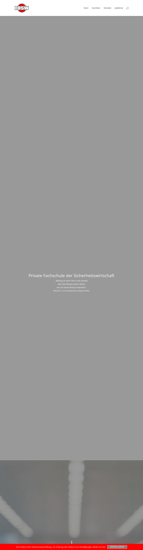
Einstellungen (117, 547)
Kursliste (96, 8)
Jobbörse (119, 8)
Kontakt (107, 8)
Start (86, 8)
